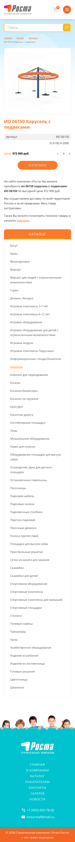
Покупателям (37, 782)
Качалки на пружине (24, 399)
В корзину (38, 165)
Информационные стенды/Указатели (35, 359)
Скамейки (17, 568)
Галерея (37, 794)
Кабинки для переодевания (29, 375)
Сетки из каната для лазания (29, 560)
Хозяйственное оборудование (30, 648)
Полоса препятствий (24, 536)
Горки (14, 290)
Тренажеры (18, 632)
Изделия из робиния (24, 656)
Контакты (37, 788)
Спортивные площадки (26, 608)
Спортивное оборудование (28, 584)
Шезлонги (17, 687)
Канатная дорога (21, 415)
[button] (37, 81)
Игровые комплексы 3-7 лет (29, 306)
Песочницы (18, 488)
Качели (15, 383)
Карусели (16, 367)
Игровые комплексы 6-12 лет (30, 314)
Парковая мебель (22, 496)
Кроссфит (16, 407)
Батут (14, 246)
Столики (16, 616)
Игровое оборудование (26, 322)
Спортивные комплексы (26, 592)
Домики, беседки (21, 298)
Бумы (14, 254)
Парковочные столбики (26, 512)
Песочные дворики (23, 528)
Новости (37, 799)
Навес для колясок (22, 447)
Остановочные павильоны (28, 480)
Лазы (13, 431)
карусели (23, 221)
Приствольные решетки (26, 552)
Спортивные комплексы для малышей (36, 600)
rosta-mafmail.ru (41, 817)
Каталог (37, 776)
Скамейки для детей (24, 576)
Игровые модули (21, 343)
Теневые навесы (21, 624)
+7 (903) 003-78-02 (40, 810)
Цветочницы (19, 679)
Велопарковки (20, 262)
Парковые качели (22, 504)
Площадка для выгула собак (29, 544)
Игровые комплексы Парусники (32, 351)
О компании (37, 770)
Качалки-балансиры (24, 391)
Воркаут (15, 270)
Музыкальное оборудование (29, 439)
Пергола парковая (22, 520)
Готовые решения (22, 672)
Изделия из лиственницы (27, 664)
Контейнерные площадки (27, 423)
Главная (37, 765)
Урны (14, 640)
